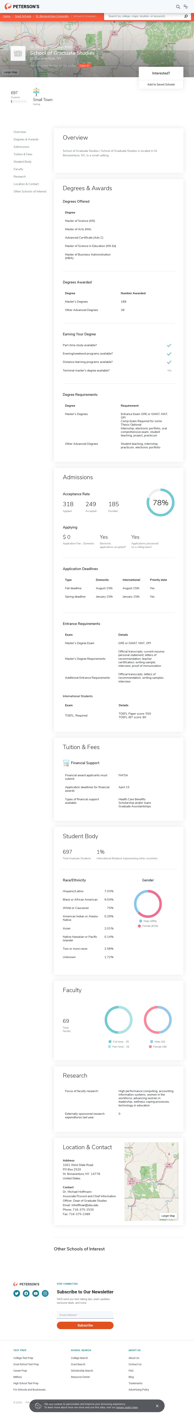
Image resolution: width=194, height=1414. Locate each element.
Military (17, 1376)
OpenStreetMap (169, 23)
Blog (131, 1376)
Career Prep (20, 1370)
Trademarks (135, 1383)
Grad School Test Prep (26, 1364)
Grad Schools (23, 16)
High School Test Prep (25, 1383)
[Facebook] (26, 1293)
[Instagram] (45, 1293)
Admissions (21, 147)
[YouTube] (35, 1293)
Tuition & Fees (23, 154)
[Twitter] (16, 1293)
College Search (79, 1357)
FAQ (131, 1370)
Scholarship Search (82, 1370)
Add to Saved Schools (161, 84)
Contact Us (135, 1364)
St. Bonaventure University (52, 16)
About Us (134, 1357)
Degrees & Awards (26, 139)
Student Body (22, 162)
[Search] (178, 6)
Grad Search (78, 1364)
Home (6, 16)
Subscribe (85, 1325)
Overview (20, 132)
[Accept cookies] (154, 1406)
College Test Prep (23, 1357)
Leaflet (149, 23)
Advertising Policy (139, 1389)
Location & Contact (26, 184)
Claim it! (84, 66)
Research (20, 177)
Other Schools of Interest (30, 191)
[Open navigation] (185, 6)
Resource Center (80, 1376)
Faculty (18, 169)
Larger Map (10, 72)
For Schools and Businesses (29, 1389)
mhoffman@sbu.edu (85, 1205)
